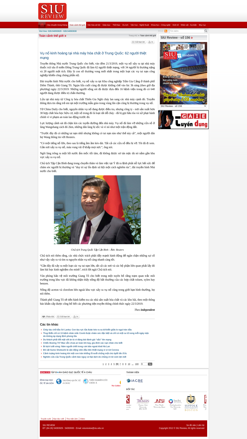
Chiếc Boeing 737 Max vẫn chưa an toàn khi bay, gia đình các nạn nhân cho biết (82, 343)
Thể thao (116, 25)
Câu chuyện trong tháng (57, 25)
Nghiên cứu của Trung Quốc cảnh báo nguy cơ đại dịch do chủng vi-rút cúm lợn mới (84, 357)
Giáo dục (106, 25)
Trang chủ (133, 36)
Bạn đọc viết (58, 419)
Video (82, 419)
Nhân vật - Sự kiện (189, 25)
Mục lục (202, 25)
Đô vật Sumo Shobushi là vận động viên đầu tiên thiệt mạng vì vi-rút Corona (81, 350)
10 (129, 364)
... (132, 364)
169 (136, 364)
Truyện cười (46, 419)
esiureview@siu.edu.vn (93, 428)
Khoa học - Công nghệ (160, 25)
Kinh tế (175, 25)
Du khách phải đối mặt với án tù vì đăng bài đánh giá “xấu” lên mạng (77, 339)
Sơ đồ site (191, 425)
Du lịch (125, 25)
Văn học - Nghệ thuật (140, 25)
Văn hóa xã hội (93, 25)
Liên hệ (200, 425)
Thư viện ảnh (72, 419)
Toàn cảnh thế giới (77, 25)
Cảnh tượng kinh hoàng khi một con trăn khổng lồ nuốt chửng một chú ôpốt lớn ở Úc (85, 353)
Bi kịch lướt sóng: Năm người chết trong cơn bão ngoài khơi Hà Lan (76, 346)
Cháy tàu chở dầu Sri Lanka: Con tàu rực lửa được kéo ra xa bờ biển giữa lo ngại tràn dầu (87, 330)
